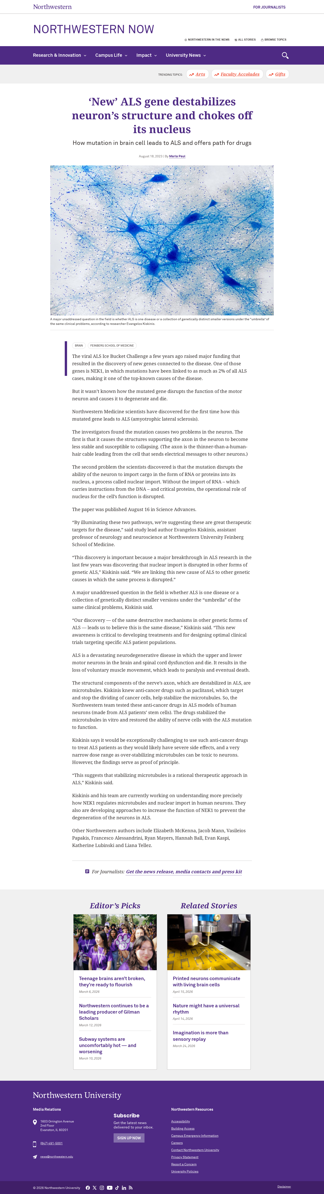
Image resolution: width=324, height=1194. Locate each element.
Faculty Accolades (240, 74)
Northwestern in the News (209, 40)
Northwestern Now (93, 30)
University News (186, 55)
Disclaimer (284, 1186)
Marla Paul (177, 156)
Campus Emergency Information (194, 1135)
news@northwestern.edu (56, 1156)
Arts (200, 74)
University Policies (184, 1171)
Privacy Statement (184, 1157)
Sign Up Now (129, 1138)
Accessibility (180, 1121)
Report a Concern (184, 1164)
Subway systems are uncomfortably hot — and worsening (107, 1046)
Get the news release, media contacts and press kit (184, 871)
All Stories (247, 40)
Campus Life (111, 55)
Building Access (182, 1128)
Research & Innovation (59, 55)
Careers (177, 1143)
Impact (146, 55)
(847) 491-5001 (51, 1143)
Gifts (280, 74)
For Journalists (269, 7)
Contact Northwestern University (195, 1150)
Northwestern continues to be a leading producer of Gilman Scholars (114, 1012)
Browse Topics (275, 40)
